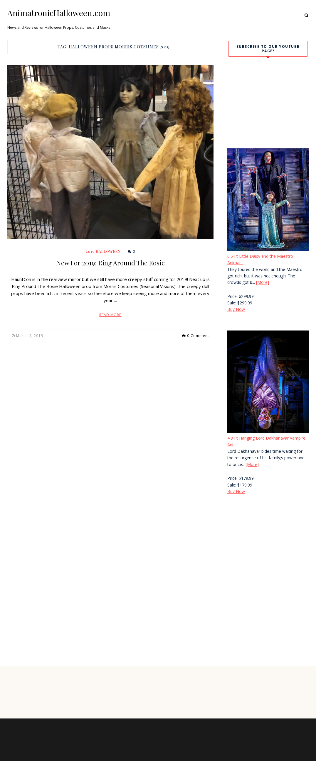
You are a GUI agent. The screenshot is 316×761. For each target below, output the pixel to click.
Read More (110, 314)
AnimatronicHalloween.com (58, 13)
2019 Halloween (103, 251)
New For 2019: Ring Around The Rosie (110, 263)
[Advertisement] (266, 549)
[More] (262, 282)
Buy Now (236, 309)
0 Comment (198, 335)
